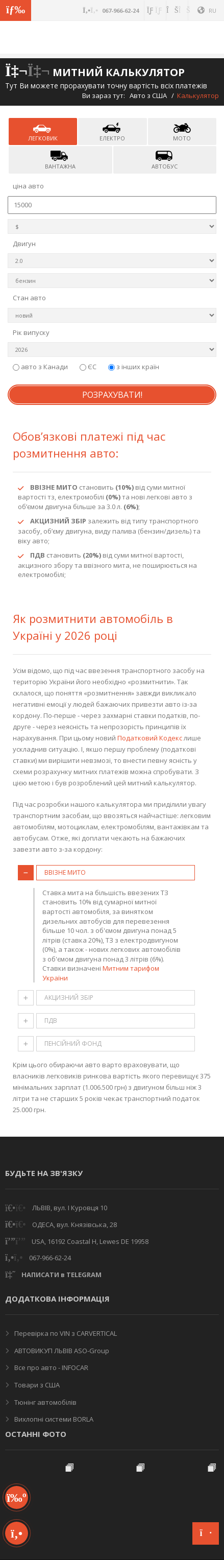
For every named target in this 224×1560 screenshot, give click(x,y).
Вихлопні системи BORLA (53, 1419)
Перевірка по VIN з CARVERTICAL (65, 1333)
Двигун (24, 243)
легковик (43, 131)
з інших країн (133, 366)
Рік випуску (31, 332)
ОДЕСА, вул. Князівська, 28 (74, 1224)
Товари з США (36, 1384)
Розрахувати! (112, 394)
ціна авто (28, 185)
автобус (165, 159)
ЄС (89, 366)
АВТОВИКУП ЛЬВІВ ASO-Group (61, 1350)
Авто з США (148, 95)
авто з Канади (41, 366)
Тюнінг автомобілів (45, 1402)
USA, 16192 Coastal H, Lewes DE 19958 (90, 1241)
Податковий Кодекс (149, 737)
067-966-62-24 (50, 1257)
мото (182, 131)
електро (112, 131)
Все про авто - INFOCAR (50, 1367)
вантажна (60, 159)
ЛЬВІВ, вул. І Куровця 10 (69, 1207)
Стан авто (29, 297)
